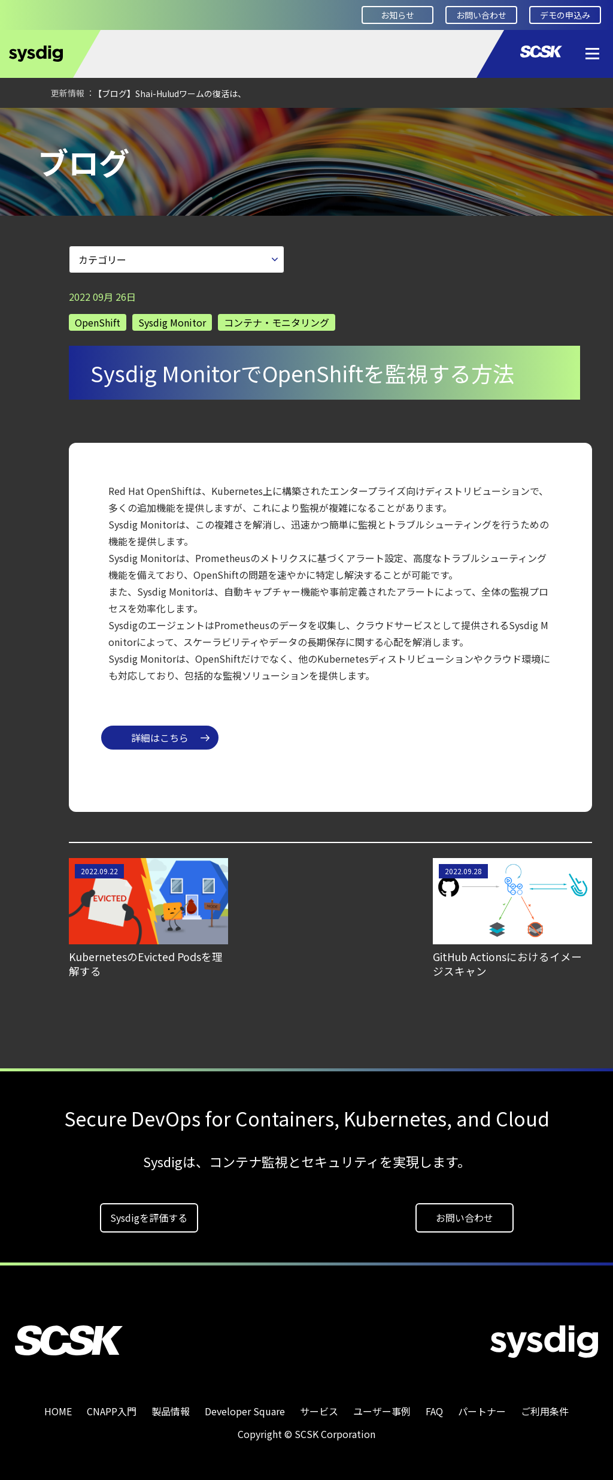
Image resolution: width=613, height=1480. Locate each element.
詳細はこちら (160, 733)
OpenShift (97, 318)
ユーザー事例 (382, 1407)
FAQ (434, 1407)
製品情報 (170, 1407)
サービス (319, 1407)
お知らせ (397, 15)
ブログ (172, 124)
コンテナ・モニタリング (276, 318)
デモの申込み (565, 15)
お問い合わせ (481, 15)
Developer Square (99, 124)
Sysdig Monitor (172, 318)
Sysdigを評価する (148, 1213)
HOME (27, 124)
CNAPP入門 (111, 1407)
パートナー (482, 1407)
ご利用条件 (545, 1407)
